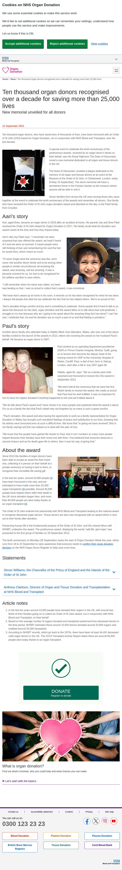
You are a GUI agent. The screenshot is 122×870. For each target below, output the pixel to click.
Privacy (89, 812)
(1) (51, 478)
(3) (25, 504)
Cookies (69, 812)
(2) (23, 489)
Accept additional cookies (23, 43)
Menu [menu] (116, 70)
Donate (61, 693)
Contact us (13, 812)
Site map (109, 812)
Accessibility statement (42, 812)
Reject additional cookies (67, 43)
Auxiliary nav (116, 59)
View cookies (99, 43)
